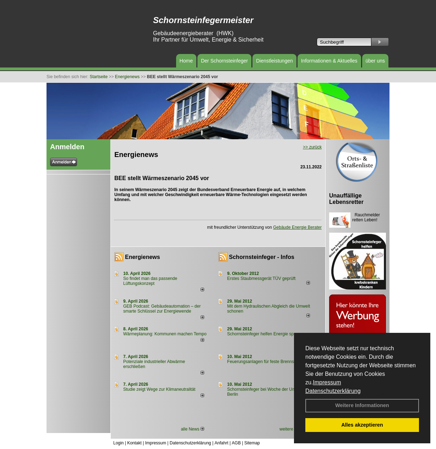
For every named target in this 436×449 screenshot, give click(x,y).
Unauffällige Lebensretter (346, 199)
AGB (236, 442)
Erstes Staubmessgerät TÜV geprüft (261, 278)
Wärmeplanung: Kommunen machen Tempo (165, 333)
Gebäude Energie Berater (297, 227)
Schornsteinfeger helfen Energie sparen (264, 333)
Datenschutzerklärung (333, 391)
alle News (192, 429)
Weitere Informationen (362, 405)
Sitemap (252, 442)
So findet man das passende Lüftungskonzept (150, 281)
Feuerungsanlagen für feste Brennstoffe (264, 361)
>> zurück (312, 147)
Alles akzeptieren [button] (362, 425)
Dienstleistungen (274, 61)
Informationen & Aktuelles (329, 61)
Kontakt (134, 442)
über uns (375, 61)
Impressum (327, 382)
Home (186, 61)
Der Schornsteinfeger (224, 61)
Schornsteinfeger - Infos (261, 257)
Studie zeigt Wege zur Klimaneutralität (159, 389)
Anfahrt (221, 442)
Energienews (142, 257)
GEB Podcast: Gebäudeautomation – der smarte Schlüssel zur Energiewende (162, 309)
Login (118, 442)
